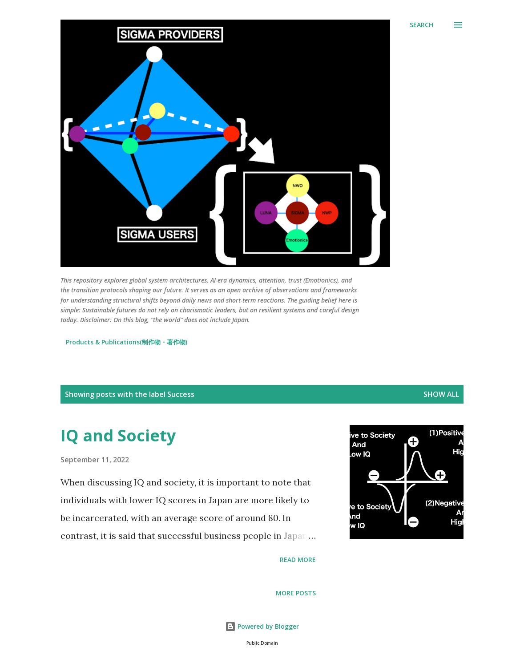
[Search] (421, 25)
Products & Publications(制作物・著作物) (126, 342)
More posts (296, 593)
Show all (441, 394)
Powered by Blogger (262, 626)
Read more (298, 559)
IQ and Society (118, 435)
